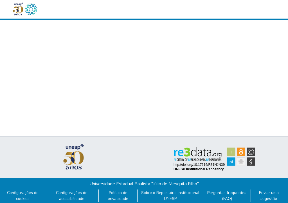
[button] (31, 9)
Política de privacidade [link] (118, 195)
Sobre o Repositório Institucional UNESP (170, 195)
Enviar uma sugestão (269, 195)
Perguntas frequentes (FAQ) (226, 195)
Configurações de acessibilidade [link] (71, 195)
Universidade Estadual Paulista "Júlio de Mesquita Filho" (144, 184)
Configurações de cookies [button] (23, 195)
